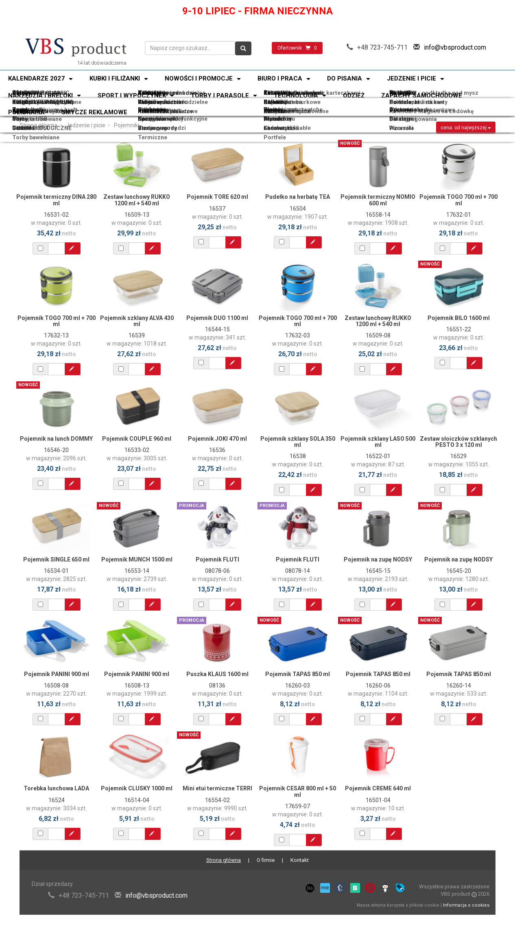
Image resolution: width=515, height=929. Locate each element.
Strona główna (38, 125)
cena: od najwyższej (466, 128)
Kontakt (299, 860)
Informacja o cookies (466, 905)
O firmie (266, 860)
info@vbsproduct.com (455, 47)
